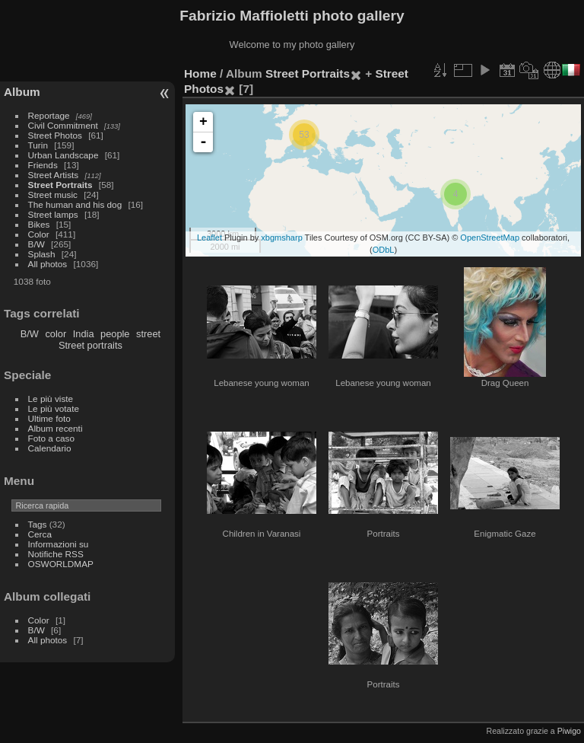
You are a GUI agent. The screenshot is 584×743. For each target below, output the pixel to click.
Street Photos (55, 135)
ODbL (384, 249)
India (83, 334)
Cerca (40, 534)
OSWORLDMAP (61, 564)
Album (22, 91)
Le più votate (53, 408)
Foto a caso (51, 438)
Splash (42, 254)
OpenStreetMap (489, 237)
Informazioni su (58, 544)
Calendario (49, 448)
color (55, 334)
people (114, 334)
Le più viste (51, 398)
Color (38, 234)
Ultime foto (49, 418)
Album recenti (55, 428)
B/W (36, 244)
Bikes (39, 224)
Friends (43, 165)
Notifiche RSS (56, 554)
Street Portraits (60, 185)
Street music (53, 194)
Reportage (49, 115)
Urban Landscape (63, 155)
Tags (37, 524)
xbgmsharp (281, 237)
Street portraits (90, 345)
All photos (48, 264)
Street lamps (53, 214)
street (148, 334)
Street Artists (53, 175)
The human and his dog (75, 204)
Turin (38, 145)
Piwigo (569, 730)
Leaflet (209, 237)
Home (200, 73)
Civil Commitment (63, 125)
